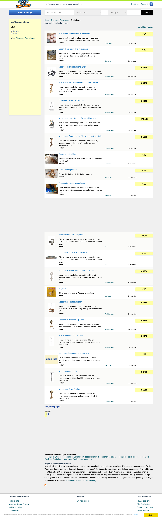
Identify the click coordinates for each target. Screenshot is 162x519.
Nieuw (15, 33)
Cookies (41, 516)
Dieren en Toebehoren (25, 38)
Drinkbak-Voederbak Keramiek (72, 100)
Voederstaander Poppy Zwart (71, 335)
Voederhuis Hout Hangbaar (70, 302)
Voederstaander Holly (68, 371)
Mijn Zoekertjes (143, 504)
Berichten (135, 4)
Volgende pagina (52, 407)
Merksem (108, 164)
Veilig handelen (15, 507)
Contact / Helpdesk (145, 507)
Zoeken (147, 12)
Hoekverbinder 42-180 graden (71, 235)
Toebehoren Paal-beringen (128, 457)
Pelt (106, 247)
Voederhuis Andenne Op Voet (71, 320)
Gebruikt (16, 31)
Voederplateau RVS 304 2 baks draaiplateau (77, 253)
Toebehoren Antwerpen (62, 459)
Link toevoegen (83, 501)
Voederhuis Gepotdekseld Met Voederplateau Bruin (80, 136)
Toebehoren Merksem (82, 459)
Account (144, 4)
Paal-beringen (109, 76)
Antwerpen (108, 43)
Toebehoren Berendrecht (74, 457)
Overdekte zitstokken (67, 154)
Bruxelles (108, 61)
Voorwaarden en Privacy (19, 504)
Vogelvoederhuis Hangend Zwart (72, 67)
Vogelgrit (62, 288)
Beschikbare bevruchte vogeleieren (73, 49)
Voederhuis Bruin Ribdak (69, 389)
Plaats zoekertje (144, 501)
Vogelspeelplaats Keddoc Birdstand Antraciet (77, 118)
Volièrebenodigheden (68, 170)
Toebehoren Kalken (108, 457)
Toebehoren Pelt (92, 457)
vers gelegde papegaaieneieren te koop (75, 353)
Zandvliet (108, 365)
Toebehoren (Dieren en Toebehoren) (81, 480)
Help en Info (14, 501)
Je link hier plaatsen (145, 27)
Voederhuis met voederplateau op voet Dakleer (78, 82)
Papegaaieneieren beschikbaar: (72, 183)
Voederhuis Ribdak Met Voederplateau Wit (76, 271)
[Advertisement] (25, 77)
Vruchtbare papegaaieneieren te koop (74, 33)
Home (47, 20)
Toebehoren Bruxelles (54, 457)
